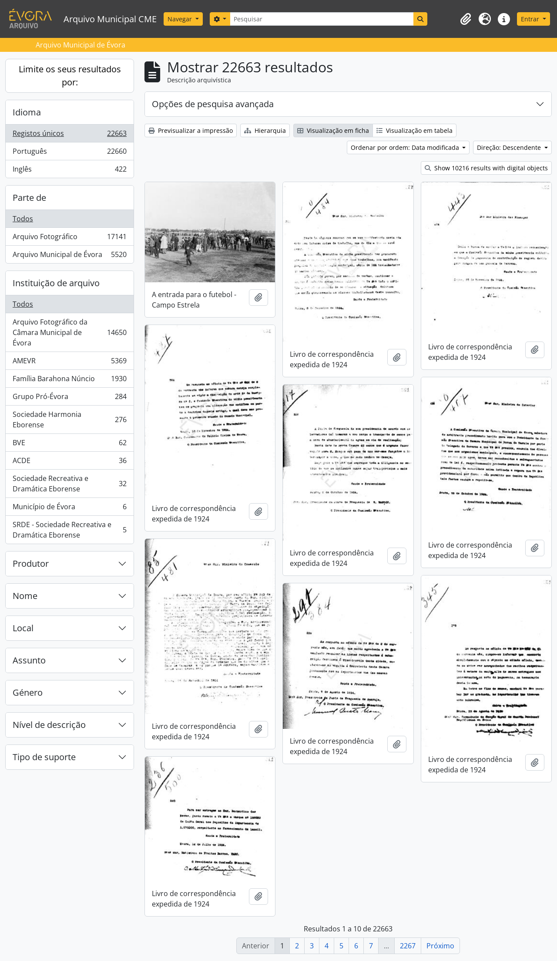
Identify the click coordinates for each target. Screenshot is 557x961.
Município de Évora (69, 508)
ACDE (69, 462)
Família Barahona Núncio (69, 380)
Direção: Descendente (510, 147)
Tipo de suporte (44, 757)
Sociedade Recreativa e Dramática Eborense (69, 484)
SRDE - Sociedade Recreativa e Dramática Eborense (69, 530)
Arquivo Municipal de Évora (69, 256)
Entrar (531, 19)
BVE (69, 444)
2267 (408, 946)
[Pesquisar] (321, 19)
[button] (465, 19)
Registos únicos (69, 135)
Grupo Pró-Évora (69, 398)
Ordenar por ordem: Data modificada (406, 147)
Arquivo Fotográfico (69, 238)
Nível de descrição (49, 725)
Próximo (440, 946)
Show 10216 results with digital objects (486, 168)
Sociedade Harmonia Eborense (69, 419)
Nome (25, 596)
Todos (23, 218)
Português (69, 153)
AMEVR (69, 362)
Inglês (69, 171)
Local (23, 628)
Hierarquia (265, 130)
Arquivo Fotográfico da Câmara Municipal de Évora (69, 332)
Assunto (29, 660)
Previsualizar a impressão (190, 130)
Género (28, 692)
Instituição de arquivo (56, 283)
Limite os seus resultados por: (70, 75)
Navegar (181, 19)
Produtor (31, 563)
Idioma (27, 112)
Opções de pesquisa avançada (213, 104)
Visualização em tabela (414, 130)
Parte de (29, 197)
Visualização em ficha (333, 130)
